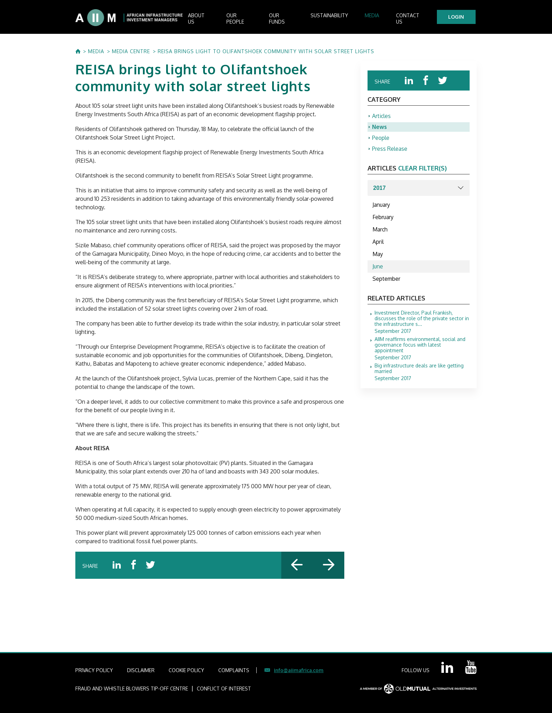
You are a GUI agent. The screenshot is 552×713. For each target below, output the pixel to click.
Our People (248, 18)
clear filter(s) (422, 170)
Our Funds (290, 18)
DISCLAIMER (141, 670)
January (381, 206)
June (377, 270)
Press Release (389, 150)
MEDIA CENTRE (131, 51)
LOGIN (457, 17)
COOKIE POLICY (186, 670)
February (383, 219)
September (386, 282)
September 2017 (422, 326)
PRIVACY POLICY (94, 670)
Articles (381, 116)
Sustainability (336, 18)
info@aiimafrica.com (299, 670)
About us (208, 18)
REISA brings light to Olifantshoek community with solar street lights (266, 51)
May (377, 257)
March (380, 232)
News (379, 127)
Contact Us (411, 18)
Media (376, 18)
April (378, 244)
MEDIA (96, 51)
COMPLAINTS (233, 670)
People (381, 139)
